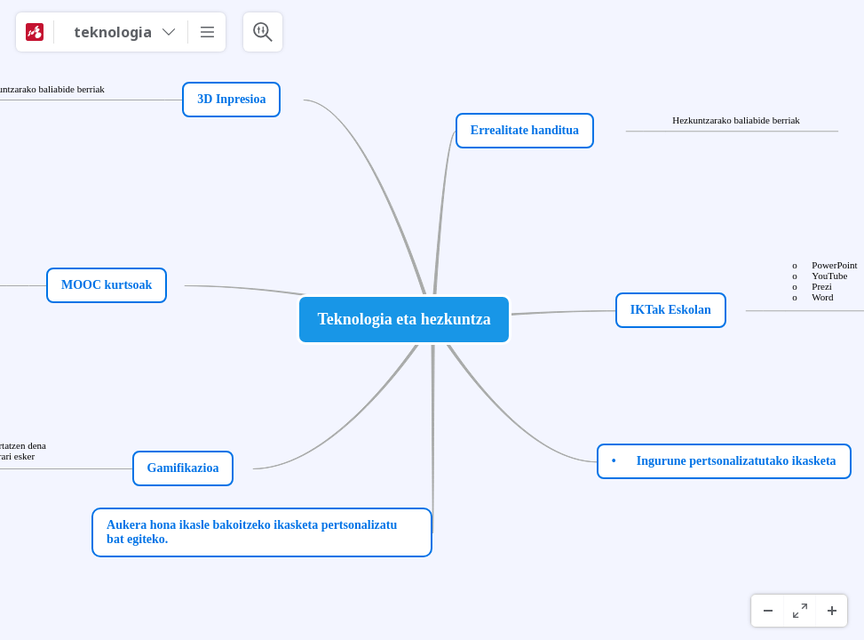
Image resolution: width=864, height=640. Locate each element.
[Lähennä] (831, 611)
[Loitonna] (767, 611)
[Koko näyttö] (799, 611)
